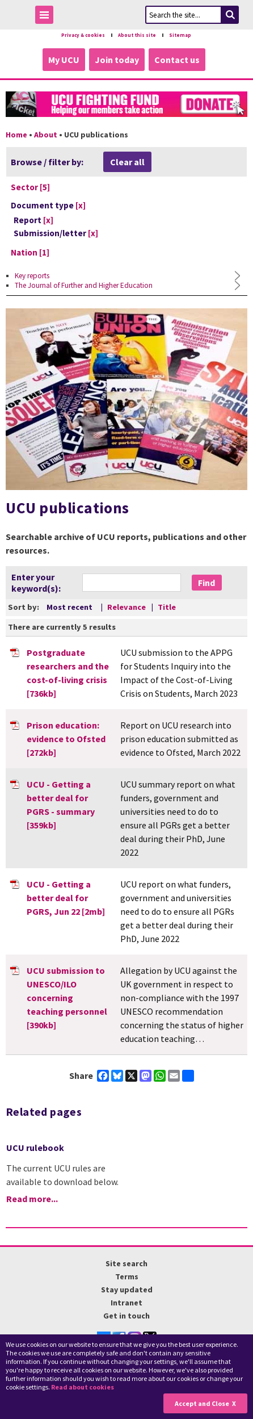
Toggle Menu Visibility (47, 17)
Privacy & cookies (83, 35)
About (45, 134)
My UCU (63, 59)
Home (16, 134)
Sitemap (180, 35)
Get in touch (126, 1316)
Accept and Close (202, 1403)
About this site (137, 35)
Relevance (127, 607)
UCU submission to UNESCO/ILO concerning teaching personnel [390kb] (67, 998)
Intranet (126, 1302)
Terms (126, 1276)
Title (167, 607)
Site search (126, 1263)
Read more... (32, 1198)
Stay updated (127, 1289)
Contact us (177, 59)
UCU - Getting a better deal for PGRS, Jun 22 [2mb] (66, 897)
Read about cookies (82, 1387)
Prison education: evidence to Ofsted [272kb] (66, 738)
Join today (117, 59)
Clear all (127, 162)
